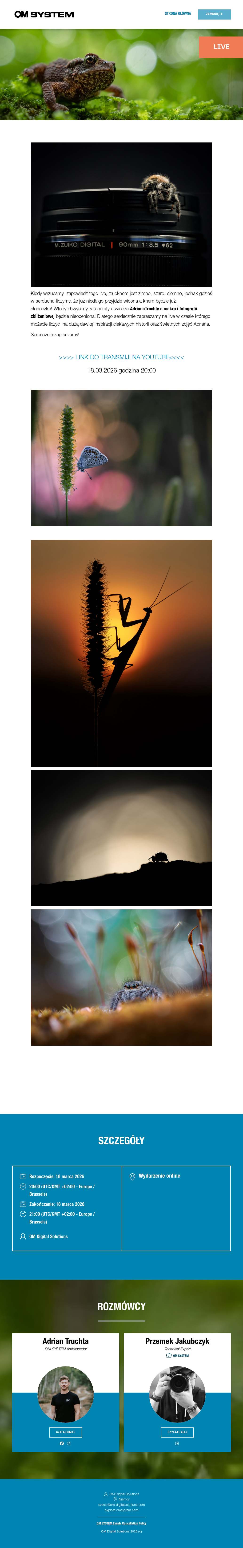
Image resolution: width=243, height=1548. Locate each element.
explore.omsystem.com (121, 1510)
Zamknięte (214, 14)
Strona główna (178, 14)
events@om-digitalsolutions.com (121, 1505)
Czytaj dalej (66, 1432)
